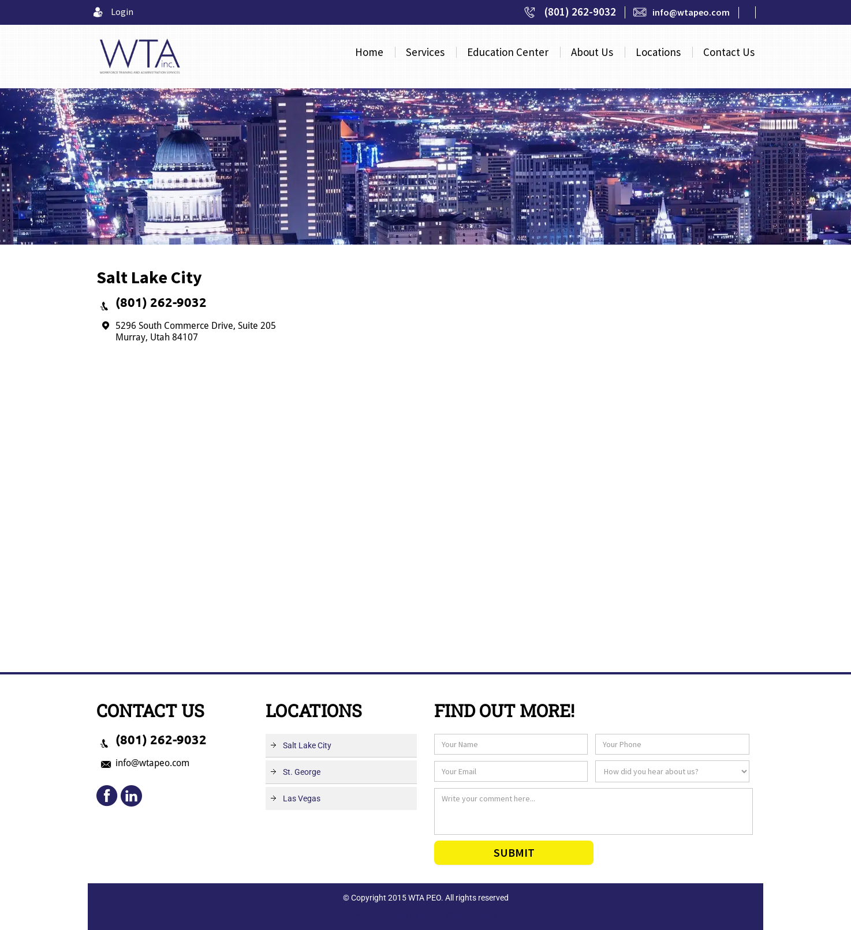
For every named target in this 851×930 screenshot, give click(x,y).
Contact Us (729, 52)
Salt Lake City (307, 745)
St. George (301, 772)
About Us (592, 52)
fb (107, 796)
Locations (658, 52)
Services (425, 52)
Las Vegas (301, 798)
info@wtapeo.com (691, 12)
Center (507, 52)
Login (122, 11)
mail (131, 796)
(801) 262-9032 (580, 11)
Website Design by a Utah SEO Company (425, 915)
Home (369, 52)
